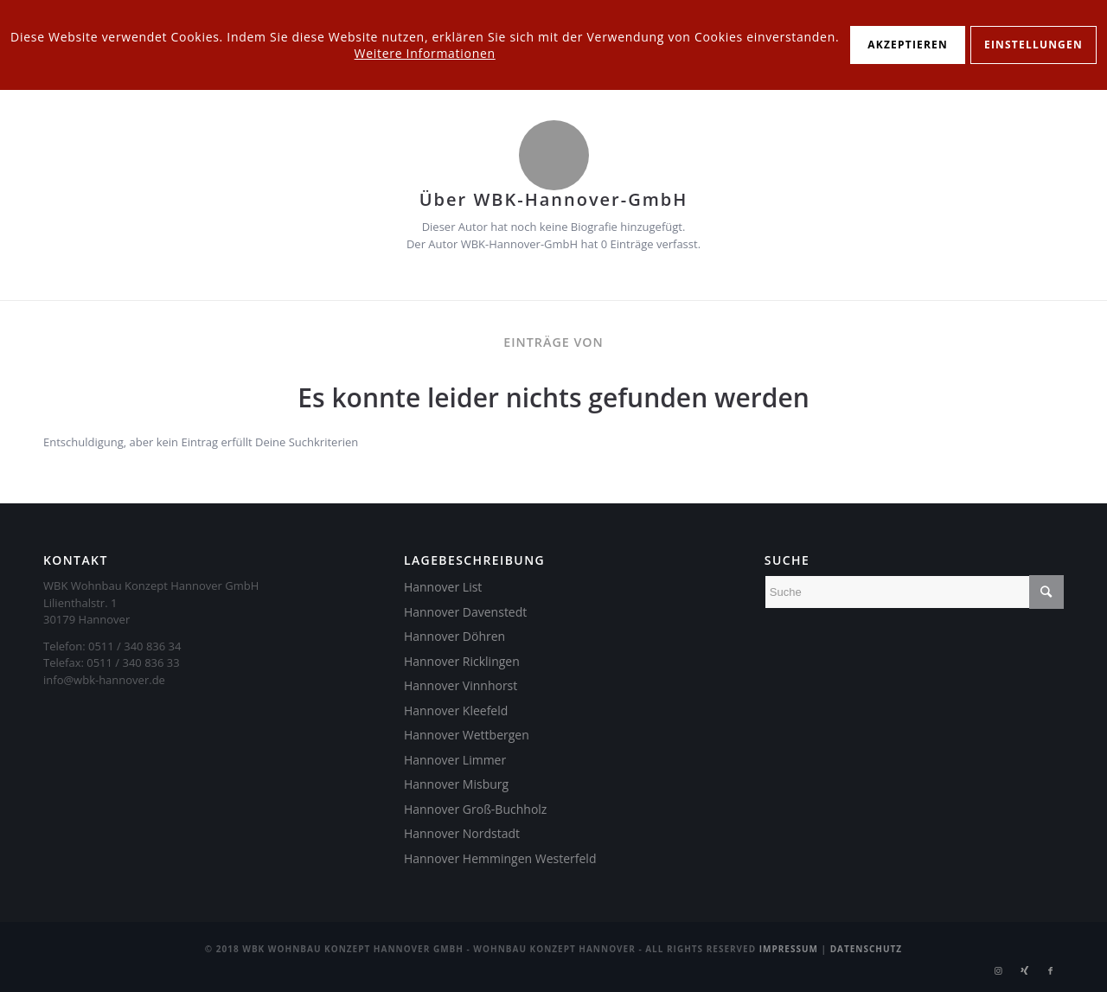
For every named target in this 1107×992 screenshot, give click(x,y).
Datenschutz (866, 949)
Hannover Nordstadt (462, 833)
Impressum (788, 949)
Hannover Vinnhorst (460, 685)
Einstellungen (1033, 44)
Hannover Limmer (455, 760)
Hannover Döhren (454, 636)
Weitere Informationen (425, 53)
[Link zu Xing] (1025, 970)
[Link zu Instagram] (999, 970)
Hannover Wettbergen (466, 734)
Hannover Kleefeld (456, 710)
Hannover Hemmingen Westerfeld (500, 858)
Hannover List (443, 587)
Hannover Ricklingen (462, 661)
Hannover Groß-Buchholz (475, 809)
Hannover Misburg (456, 784)
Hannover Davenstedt (465, 612)
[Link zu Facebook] (1051, 970)
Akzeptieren (907, 44)
